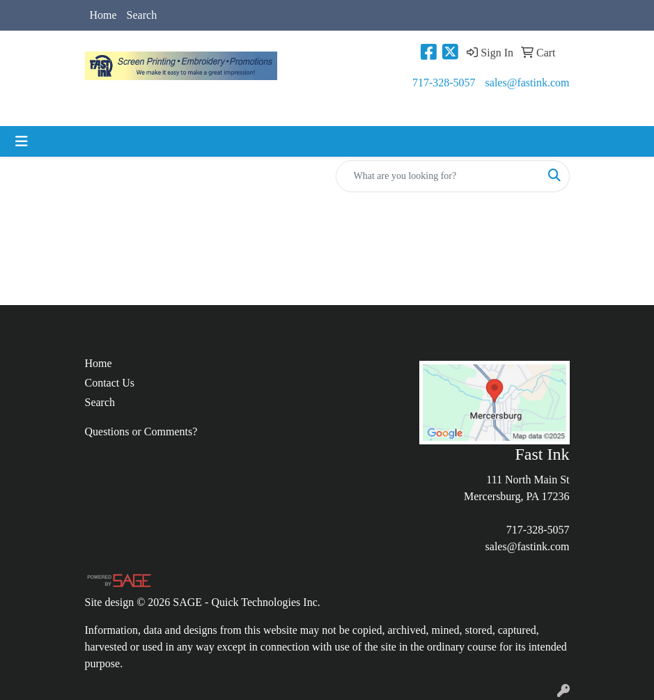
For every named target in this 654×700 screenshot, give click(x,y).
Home (103, 15)
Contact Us (110, 383)
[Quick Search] (438, 176)
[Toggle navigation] (21, 141)
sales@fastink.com (527, 82)
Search (142, 15)
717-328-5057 (444, 82)
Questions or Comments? (141, 431)
